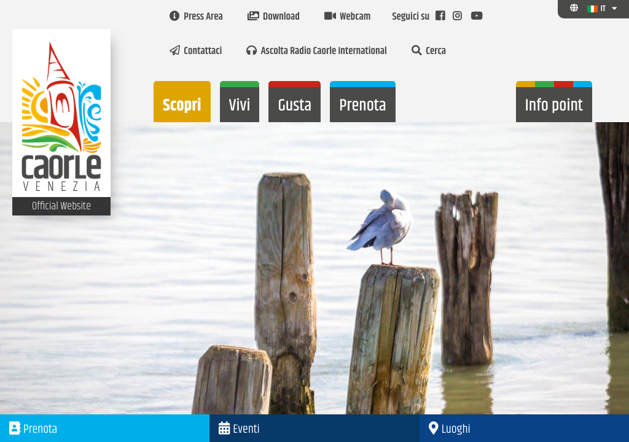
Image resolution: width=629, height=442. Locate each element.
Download (274, 17)
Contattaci (196, 52)
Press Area (196, 17)
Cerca (429, 52)
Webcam (347, 17)
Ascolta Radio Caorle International (316, 52)
